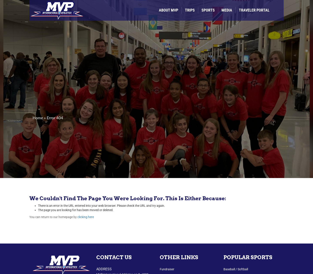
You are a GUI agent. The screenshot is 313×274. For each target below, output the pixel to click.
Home (38, 117)
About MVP (168, 10)
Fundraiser (167, 269)
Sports (208, 10)
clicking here (85, 217)
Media (226, 10)
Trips (190, 10)
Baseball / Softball (235, 269)
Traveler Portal (254, 10)
